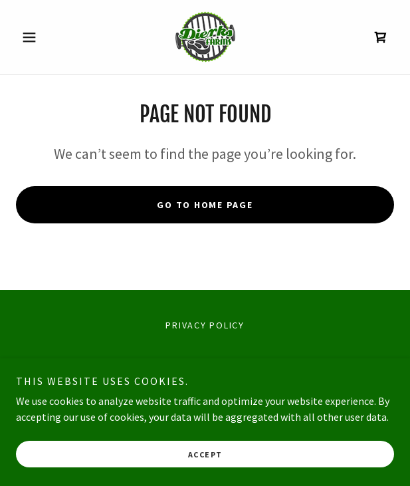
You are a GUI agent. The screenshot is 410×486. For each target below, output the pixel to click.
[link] (205, 37)
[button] (44, 37)
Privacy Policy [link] (205, 325)
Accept (205, 454)
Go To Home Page (205, 205)
